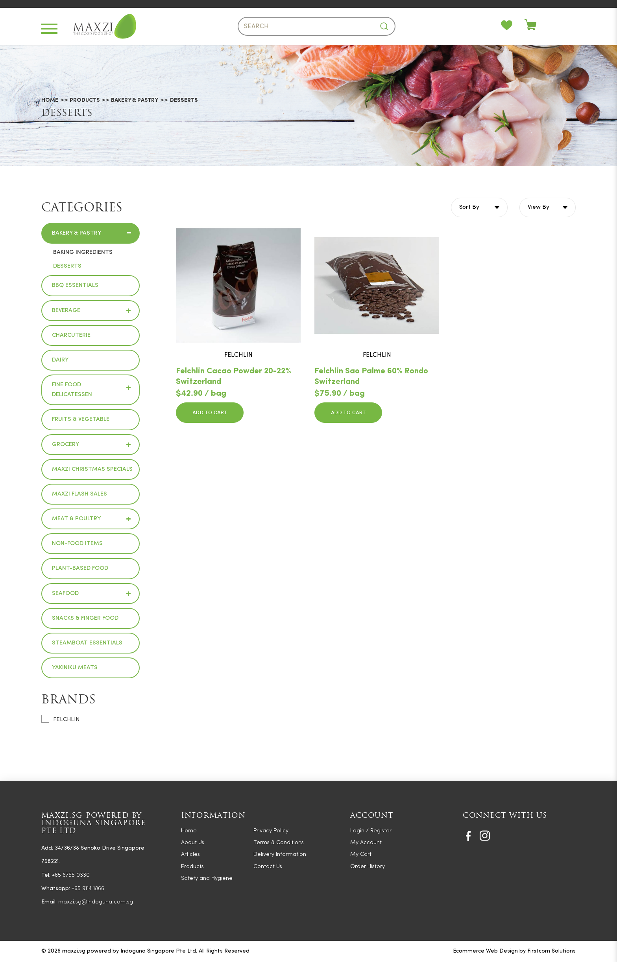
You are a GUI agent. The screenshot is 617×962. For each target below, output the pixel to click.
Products (85, 101)
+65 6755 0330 (71, 875)
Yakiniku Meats (75, 668)
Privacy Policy (270, 831)
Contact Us (267, 867)
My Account (366, 843)
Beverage (66, 311)
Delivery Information (279, 854)
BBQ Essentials (75, 285)
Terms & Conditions (278, 843)
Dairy (60, 360)
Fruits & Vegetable (80, 419)
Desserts (184, 101)
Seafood (65, 594)
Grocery (65, 445)
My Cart (360, 854)
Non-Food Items (77, 544)
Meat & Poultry (76, 519)
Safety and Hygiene (207, 878)
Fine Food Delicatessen (72, 390)
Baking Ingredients (83, 252)
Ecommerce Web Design (485, 951)
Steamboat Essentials (87, 643)
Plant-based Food (80, 568)
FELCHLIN (60, 719)
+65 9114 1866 (88, 889)
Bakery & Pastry (134, 101)
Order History (367, 867)
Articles (190, 854)
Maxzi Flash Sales (79, 494)
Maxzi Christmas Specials (92, 469)
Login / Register (371, 831)
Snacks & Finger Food (85, 618)
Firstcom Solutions (551, 951)
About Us (192, 843)
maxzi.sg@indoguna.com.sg (95, 902)
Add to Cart (209, 413)
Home (49, 101)
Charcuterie (71, 335)
